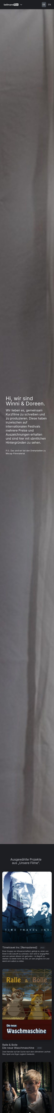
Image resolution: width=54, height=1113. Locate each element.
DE (44, 4)
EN (49, 4)
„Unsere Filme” (28, 863)
